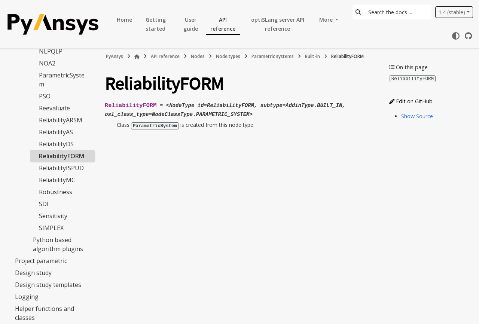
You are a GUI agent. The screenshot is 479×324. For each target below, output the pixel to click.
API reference (222, 24)
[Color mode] (455, 36)
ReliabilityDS (56, 144)
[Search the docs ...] (397, 11)
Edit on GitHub (411, 100)
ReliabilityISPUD (61, 168)
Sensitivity (53, 216)
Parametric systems (272, 56)
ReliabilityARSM (60, 120)
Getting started (156, 24)
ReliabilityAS (56, 132)
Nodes (198, 56)
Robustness (55, 192)
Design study (33, 273)
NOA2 (47, 63)
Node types (228, 56)
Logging (27, 297)
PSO (45, 96)
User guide (190, 24)
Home (124, 19)
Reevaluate (54, 108)
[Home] (137, 56)
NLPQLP (50, 51)
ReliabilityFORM (61, 156)
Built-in (312, 56)
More (326, 19)
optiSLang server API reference (277, 24)
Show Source (417, 115)
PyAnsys (114, 56)
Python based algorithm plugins (58, 244)
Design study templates (48, 285)
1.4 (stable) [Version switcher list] (452, 12)
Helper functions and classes (44, 313)
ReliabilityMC (57, 180)
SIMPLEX (51, 228)
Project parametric (41, 261)
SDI (44, 204)
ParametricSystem (62, 79)
